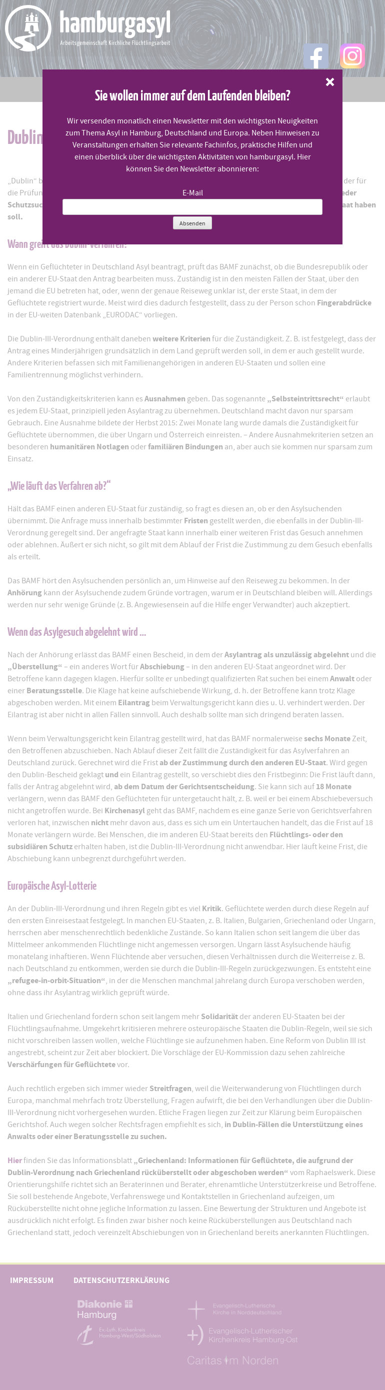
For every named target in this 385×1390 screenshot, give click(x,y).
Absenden (193, 223)
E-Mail (192, 193)
